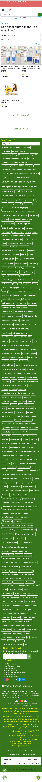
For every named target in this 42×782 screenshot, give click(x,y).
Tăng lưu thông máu (7, 562)
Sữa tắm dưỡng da (15, 510)
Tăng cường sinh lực (7, 534)
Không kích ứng (20, 369)
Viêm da (16, 613)
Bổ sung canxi (12, 173)
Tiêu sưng (23, 593)
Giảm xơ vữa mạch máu (20, 333)
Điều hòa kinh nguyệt (7, 280)
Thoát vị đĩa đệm (6, 582)
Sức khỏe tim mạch (8, 517)
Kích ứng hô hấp (31, 373)
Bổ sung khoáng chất (12, 182)
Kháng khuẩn (8, 365)
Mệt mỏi (20, 405)
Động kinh (30, 280)
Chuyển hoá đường (27, 219)
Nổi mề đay (22, 443)
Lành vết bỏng (22, 385)
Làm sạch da (22, 381)
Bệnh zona (37, 166)
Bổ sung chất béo (23, 173)
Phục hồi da (15, 463)
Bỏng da (13, 169)
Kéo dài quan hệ (23, 361)
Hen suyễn (36, 341)
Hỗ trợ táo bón (5, 353)
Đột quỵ (37, 280)
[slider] (5, 74)
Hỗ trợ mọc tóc (33, 349)
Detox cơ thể (5, 247)
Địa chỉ (26, 750)
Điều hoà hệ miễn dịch (13, 276)
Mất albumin (22, 401)
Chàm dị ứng (18, 204)
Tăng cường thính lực (19, 538)
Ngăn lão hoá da (15, 416)
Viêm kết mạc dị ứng (16, 621)
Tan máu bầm (17, 521)
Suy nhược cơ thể (19, 506)
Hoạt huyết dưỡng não (10, 349)
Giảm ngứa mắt (6, 320)
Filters (5, 23)
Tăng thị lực (5, 571)
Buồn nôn (29, 191)
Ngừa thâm (33, 428)
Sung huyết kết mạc (28, 499)
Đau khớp (4, 268)
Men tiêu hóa (5, 405)
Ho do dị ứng (5, 345)
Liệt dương (5, 389)
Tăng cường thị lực (7, 538)
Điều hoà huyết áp (25, 276)
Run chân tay (28, 478)
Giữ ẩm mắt (5, 341)
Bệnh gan (4, 162)
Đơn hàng (20, 750)
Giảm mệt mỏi (25, 307)
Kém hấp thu (5, 361)
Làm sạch (14, 381)
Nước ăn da (5, 447)
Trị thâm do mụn (6, 605)
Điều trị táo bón (20, 280)
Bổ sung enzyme (15, 177)
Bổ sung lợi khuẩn (30, 182)
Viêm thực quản (6, 633)
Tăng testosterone (26, 567)
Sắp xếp (3, 35)
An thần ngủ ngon (7, 147)
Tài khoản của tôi (11, 750)
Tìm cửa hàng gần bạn (10, 670)
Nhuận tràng (5, 443)
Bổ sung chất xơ (34, 173)
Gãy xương (35, 284)
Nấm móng (30, 412)
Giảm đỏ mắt (5, 299)
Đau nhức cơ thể (30, 268)
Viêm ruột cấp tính (31, 629)
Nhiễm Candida (6, 436)
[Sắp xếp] (24, 35)
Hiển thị (3, 39)
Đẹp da (4, 276)
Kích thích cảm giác (7, 373)
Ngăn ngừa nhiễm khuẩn (29, 416)
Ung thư (35, 605)
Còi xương (28, 232)
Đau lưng (10, 268)
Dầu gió (4, 243)
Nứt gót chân (29, 447)
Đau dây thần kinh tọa (21, 263)
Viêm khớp (28, 621)
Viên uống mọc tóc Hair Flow (10, 100)
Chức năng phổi (8, 228)
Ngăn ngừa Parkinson (7, 420)
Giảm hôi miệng (32, 303)
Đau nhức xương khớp (10, 272)
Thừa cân (13, 585)
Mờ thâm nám (20, 408)
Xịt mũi (4, 641)
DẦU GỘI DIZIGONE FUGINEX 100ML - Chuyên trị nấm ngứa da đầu (10, 68)
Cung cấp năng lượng (8, 239)
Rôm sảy (21, 478)
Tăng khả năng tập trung (8, 559)
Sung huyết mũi (6, 502)
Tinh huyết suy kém (33, 593)
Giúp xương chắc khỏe (20, 337)
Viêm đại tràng (16, 617)
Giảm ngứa (19, 316)
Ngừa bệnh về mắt (27, 420)
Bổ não (3, 173)
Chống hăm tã (6, 215)
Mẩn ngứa (15, 401)
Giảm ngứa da (30, 316)
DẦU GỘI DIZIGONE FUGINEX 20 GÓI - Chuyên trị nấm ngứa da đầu (30, 68)
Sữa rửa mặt (5, 510)
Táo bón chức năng (11, 525)
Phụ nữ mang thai (30, 459)
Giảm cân (22, 292)
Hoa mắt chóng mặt (16, 345)
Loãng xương (22, 389)
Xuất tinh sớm (20, 641)
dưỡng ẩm (23, 254)
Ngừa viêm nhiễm (20, 432)
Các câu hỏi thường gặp (29, 754)
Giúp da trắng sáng (7, 337)
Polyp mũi (22, 463)
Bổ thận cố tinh (33, 186)
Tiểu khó (26, 589)
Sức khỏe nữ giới (27, 510)
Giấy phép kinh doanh (10, 664)
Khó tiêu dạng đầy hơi (30, 365)
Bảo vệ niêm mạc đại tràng (9, 155)
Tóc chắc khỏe (15, 597)
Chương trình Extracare (11, 676)
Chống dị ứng (30, 212)
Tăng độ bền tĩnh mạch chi (9, 551)
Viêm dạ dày (33, 613)
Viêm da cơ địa (24, 613)
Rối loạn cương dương (24, 467)
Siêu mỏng (25, 490)
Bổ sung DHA (5, 177)
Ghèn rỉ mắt (5, 288)
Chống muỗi (15, 215)
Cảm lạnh (5, 200)
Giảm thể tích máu (30, 324)
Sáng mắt (4, 486)
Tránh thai (34, 597)
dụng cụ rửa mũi (6, 254)
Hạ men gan (25, 341)
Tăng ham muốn (22, 551)
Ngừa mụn (6, 428)
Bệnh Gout (24, 162)
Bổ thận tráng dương (7, 191)
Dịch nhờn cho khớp (7, 250)
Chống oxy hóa (33, 215)
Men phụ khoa (31, 401)
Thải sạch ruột (6, 574)
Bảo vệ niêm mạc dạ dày (19, 151)
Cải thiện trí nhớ (21, 196)
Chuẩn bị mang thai (15, 219)
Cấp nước (4, 204)
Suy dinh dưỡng (16, 502)
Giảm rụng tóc (25, 320)
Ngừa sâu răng (15, 427)
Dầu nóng (22, 243)
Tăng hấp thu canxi (8, 555)
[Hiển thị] (24, 39)
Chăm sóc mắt (6, 208)
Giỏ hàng (33, 750)
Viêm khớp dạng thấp (8, 625)
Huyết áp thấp (22, 357)
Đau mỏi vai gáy (19, 268)
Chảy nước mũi (28, 204)
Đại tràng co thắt (20, 258)
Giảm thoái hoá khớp (20, 329)
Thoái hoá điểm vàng (15, 578)
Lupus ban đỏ (5, 397)
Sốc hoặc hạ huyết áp (8, 499)
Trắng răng (20, 601)
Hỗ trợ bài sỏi (24, 349)
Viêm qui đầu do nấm (18, 629)
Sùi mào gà (18, 499)
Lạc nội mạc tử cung (31, 377)
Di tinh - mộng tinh (24, 247)
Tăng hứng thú (28, 555)
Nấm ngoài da (6, 416)
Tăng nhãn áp (18, 562)
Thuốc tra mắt (5, 585)
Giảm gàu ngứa (26, 299)
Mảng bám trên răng (16, 397)
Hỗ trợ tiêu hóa (15, 353)
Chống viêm (5, 219)
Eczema (15, 284)
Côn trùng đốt (14, 235)
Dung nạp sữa (15, 254)
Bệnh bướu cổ (15, 158)
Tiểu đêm (4, 589)
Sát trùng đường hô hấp (28, 486)
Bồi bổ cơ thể (20, 191)
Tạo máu (23, 525)
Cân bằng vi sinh (25, 200)
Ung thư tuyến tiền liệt (7, 609)
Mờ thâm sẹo (29, 408)
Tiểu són (16, 593)
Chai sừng (11, 204)
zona (26, 644)
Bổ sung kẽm (25, 177)
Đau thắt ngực (30, 272)
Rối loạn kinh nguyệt (22, 470)
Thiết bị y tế (5, 578)
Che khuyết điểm (20, 212)
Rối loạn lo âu (5, 474)
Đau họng (33, 263)
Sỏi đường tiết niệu (16, 495)
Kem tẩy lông (13, 361)
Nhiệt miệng (26, 439)
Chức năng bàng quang (8, 223)
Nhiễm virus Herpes (15, 439)
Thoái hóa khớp (27, 578)
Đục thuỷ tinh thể (6, 284)
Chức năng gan (23, 223)
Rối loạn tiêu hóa (9, 478)
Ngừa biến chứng (6, 423)
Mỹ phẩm (10, 412)
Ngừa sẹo (24, 428)
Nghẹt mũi (18, 420)
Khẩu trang (18, 365)
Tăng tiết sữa (13, 571)
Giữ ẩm (30, 337)
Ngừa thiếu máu (8, 432)
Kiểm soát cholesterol (8, 377)
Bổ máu (35, 169)
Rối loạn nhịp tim (15, 474)
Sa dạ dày (4, 483)
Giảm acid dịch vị (34, 288)
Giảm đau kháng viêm (30, 295)
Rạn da (3, 467)
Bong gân (19, 169)
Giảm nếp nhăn (28, 311)
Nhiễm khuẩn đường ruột (30, 436)
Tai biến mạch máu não (22, 517)
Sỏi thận (25, 495)
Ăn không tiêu (18, 147)
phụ (16, 455)
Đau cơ (3, 263)
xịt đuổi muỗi (33, 637)
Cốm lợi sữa (5, 235)
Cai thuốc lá (31, 195)
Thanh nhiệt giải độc (17, 574)
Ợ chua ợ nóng (18, 451)
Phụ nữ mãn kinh (17, 459)
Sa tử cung (20, 483)
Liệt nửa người (13, 389)
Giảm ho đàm (8, 303)
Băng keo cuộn (6, 158)
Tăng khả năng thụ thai (23, 559)
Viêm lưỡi (17, 625)
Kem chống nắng (32, 357)
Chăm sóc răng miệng (20, 208)
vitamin (23, 637)
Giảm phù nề (15, 320)
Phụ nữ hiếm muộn (7, 459)
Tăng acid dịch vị (6, 530)
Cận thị (34, 200)
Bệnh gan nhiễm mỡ (14, 162)
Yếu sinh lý (20, 644)
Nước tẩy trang (14, 447)
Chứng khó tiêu (6, 232)
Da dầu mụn (18, 239)
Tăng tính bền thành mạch (26, 571)
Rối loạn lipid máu (34, 470)
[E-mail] (15, 656)
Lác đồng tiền (20, 377)
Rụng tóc (36, 478)
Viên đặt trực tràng (7, 637)
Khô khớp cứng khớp (8, 369)
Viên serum (16, 637)
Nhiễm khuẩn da (16, 436)
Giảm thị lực (5, 328)
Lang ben (14, 385)
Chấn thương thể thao (8, 212)
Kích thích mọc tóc (19, 373)
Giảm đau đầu (18, 295)
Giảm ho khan (21, 303)
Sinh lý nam (34, 491)
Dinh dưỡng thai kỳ (20, 250)
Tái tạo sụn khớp (7, 521)
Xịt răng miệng (11, 641)
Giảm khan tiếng (6, 307)
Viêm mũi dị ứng (27, 625)
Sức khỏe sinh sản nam (21, 513)
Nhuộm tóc (14, 443)
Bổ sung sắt (6, 187)
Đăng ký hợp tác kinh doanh (14, 754)
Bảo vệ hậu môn (6, 151)
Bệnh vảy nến (28, 166)
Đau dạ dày (10, 263)
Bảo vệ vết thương (23, 155)
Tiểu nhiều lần (7, 594)
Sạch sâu (33, 483)
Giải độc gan (14, 288)
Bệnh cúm (31, 158)
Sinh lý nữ (5, 495)
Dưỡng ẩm (31, 254)
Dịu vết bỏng (31, 250)
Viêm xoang (16, 633)
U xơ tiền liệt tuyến (17, 605)
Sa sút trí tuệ (12, 483)
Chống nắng (23, 215)
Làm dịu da (6, 381)
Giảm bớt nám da (13, 292)
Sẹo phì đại (17, 490)
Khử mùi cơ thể (31, 369)
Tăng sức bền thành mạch (30, 562)
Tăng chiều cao (16, 530)
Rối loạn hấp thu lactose (8, 470)
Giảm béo (4, 292)
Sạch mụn (27, 483)
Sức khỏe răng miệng (8, 513)
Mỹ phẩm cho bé (20, 412)
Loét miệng (26, 393)
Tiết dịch (29, 585)
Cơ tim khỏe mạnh (24, 235)
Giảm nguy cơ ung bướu (8, 316)
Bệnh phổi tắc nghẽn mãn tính (10, 166)
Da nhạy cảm (33, 239)
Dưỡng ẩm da (8, 259)
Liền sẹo (30, 385)
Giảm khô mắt (16, 307)
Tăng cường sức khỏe (25, 534)
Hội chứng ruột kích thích (29, 353)
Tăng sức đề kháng (11, 566)
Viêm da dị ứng (6, 617)
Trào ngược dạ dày (9, 602)
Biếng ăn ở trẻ (6, 169)
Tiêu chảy (36, 586)
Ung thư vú (18, 609)
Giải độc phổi (24, 288)
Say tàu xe (5, 490)
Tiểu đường (12, 589)
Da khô (26, 239)
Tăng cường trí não (26, 542)
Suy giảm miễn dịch (27, 502)
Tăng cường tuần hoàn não (14, 547)
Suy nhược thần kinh (31, 506)
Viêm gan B (32, 617)
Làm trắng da (6, 385)
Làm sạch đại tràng (32, 381)
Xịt (27, 637)
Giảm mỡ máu (18, 312)
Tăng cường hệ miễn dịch (29, 530)
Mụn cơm (4, 412)
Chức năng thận (19, 228)
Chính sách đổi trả (9, 674)
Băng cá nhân (33, 155)
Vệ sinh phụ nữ (28, 610)
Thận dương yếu (29, 574)
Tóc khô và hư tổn (25, 597)
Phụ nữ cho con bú (24, 455)
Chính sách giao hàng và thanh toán (15, 672)
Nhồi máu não (34, 439)
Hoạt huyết (26, 345)
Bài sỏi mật (27, 147)
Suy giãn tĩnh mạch (7, 506)
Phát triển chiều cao (31, 451)
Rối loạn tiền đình (26, 474)
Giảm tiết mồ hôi (6, 333)
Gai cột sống (26, 284)
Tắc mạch (30, 525)
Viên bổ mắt (26, 633)
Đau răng (22, 272)
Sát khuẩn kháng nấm (14, 486)
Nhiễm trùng (5, 439)
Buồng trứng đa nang (7, 195)
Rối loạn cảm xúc (11, 467)
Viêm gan (24, 617)
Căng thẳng (13, 200)
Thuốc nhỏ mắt (30, 582)
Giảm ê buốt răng (15, 299)
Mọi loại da (11, 409)
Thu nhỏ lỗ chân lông (18, 582)
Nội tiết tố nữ (31, 444)
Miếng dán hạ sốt (29, 405)
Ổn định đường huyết (7, 451)
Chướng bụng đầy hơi (18, 232)
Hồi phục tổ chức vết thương (9, 357)
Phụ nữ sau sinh (6, 463)
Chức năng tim (30, 228)
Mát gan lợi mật (6, 401)
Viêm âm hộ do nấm (7, 613)
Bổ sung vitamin (19, 186)
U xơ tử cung (27, 605)
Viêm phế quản (6, 629)
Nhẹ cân (28, 432)
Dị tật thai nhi (13, 247)
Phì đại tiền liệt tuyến (8, 455)
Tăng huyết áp (19, 555)
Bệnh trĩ (21, 166)
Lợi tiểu (33, 393)
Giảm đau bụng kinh (7, 295)
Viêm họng (6, 621)
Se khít (11, 490)
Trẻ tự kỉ (27, 601)
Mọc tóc (4, 408)
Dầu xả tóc (29, 243)
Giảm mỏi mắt (7, 312)
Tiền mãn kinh (21, 585)
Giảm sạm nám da (7, 324)
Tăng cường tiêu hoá (9, 542)
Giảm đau (29, 292)
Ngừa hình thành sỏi (18, 423)
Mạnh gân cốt (27, 397)
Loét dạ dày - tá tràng (12, 393)
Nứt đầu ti (22, 447)
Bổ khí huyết (27, 169)
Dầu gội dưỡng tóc (13, 243)
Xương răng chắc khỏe (9, 644)
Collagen (35, 232)
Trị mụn (33, 601)
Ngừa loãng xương (30, 423)
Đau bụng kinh (30, 258)
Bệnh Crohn (23, 158)
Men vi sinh (13, 405)
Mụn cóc (37, 408)
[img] (21, 18)
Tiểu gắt (19, 589)
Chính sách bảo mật (10, 668)
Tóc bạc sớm (5, 597)
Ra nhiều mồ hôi (31, 463)
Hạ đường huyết (14, 341)
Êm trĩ (20, 284)
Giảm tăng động (19, 324)
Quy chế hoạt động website (12, 666)
